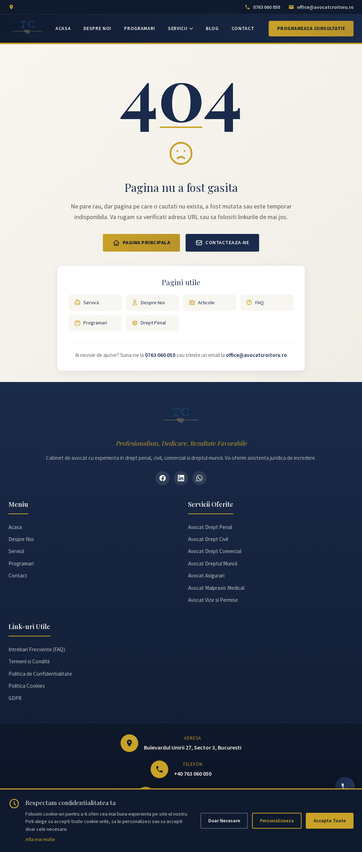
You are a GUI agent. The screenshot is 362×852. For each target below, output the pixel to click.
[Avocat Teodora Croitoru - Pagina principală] (27, 28)
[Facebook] (163, 478)
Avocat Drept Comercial (214, 551)
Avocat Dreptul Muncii (212, 563)
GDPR (15, 698)
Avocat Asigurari (206, 575)
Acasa (15, 527)
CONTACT (243, 28)
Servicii (86, 302)
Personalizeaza (277, 820)
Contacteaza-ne (222, 242)
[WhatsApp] (199, 478)
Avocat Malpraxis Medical (216, 587)
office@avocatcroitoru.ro (256, 355)
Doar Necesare (224, 820)
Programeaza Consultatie (311, 28)
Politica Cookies (26, 685)
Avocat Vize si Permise (213, 600)
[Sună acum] (345, 787)
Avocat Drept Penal (210, 527)
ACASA (63, 28)
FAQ (255, 302)
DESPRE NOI (97, 28)
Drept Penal (149, 322)
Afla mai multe (40, 839)
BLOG (212, 28)
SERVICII (180, 28)
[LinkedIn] (181, 478)
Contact (17, 575)
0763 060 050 (160, 355)
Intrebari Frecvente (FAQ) (36, 649)
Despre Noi (148, 302)
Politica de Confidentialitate (40, 673)
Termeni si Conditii (28, 661)
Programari (90, 322)
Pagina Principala (141, 242)
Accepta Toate (330, 820)
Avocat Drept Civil (208, 539)
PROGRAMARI (139, 28)
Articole (202, 302)
